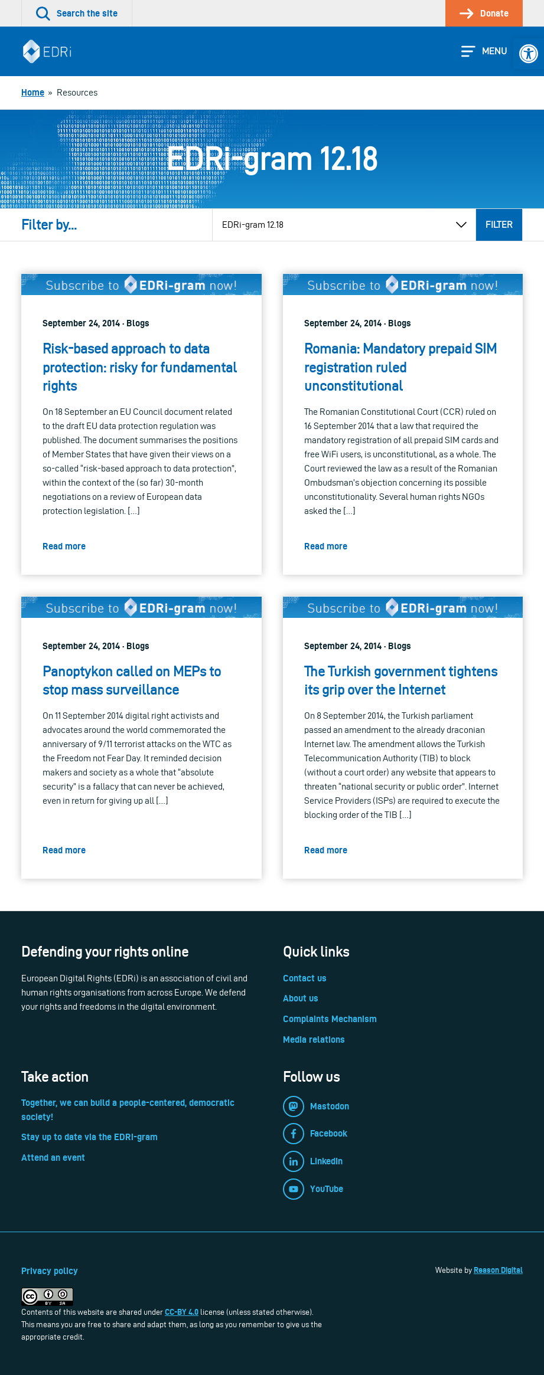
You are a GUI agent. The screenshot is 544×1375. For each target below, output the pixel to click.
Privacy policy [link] (49, 1271)
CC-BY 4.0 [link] (181, 1312)
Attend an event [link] (53, 1158)
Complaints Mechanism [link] (330, 1019)
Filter (499, 225)
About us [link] (300, 998)
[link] (528, 53)
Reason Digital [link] (498, 1270)
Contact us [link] (305, 978)
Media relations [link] (314, 1039)
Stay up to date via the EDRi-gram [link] (89, 1137)
